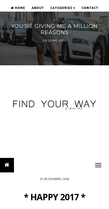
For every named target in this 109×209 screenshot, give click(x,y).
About (38, 8)
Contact (90, 8)
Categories (62, 8)
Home (18, 8)
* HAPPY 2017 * (54, 197)
